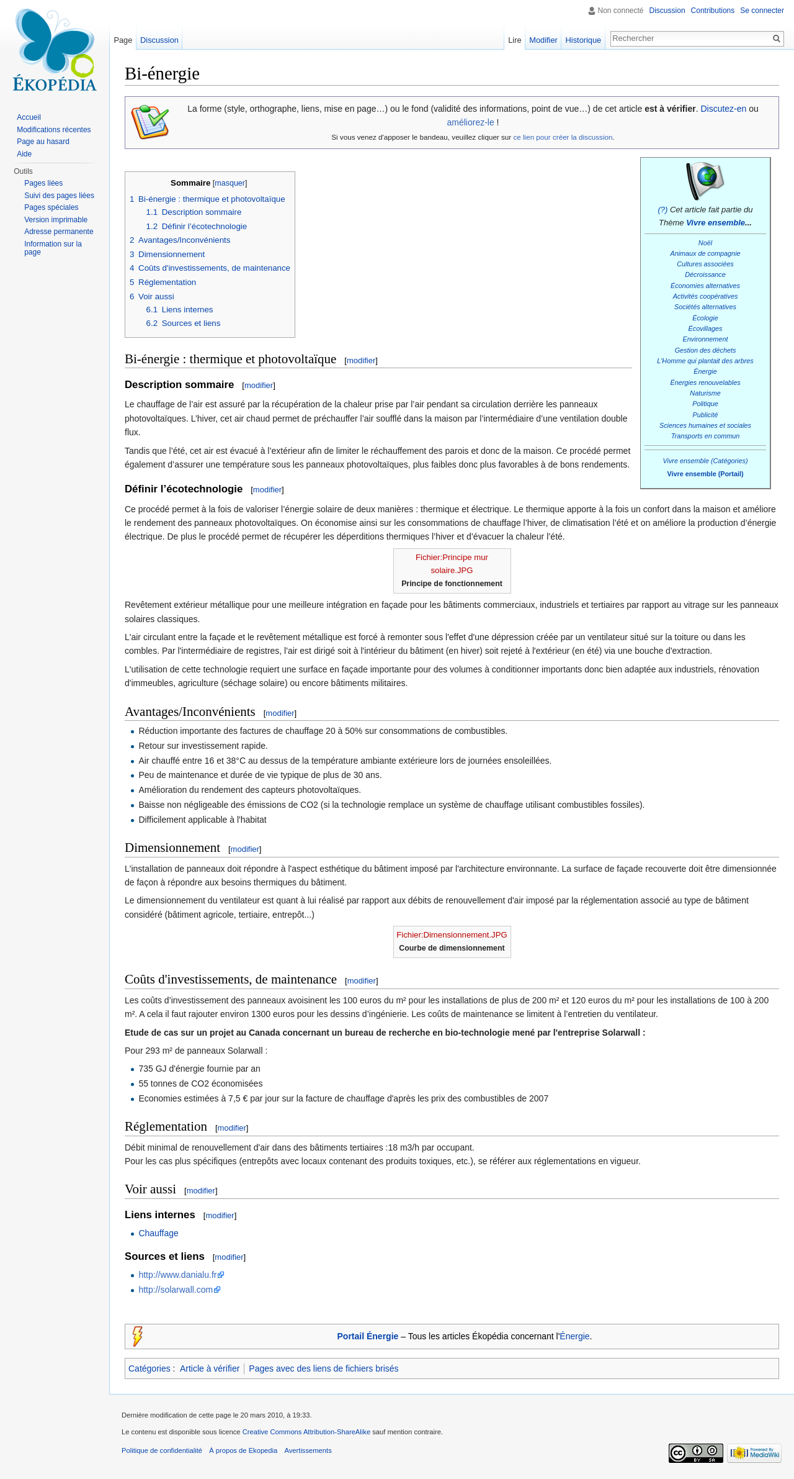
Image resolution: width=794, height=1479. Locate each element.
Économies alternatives (705, 285)
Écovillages (706, 328)
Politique (705, 403)
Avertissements (307, 1450)
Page (123, 40)
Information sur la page (53, 248)
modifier (361, 360)
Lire (514, 40)
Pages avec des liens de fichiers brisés (323, 1368)
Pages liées (43, 183)
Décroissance (705, 274)
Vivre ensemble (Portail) (705, 473)
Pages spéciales (51, 207)
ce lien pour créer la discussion (562, 137)
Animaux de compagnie (705, 253)
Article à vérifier (209, 1368)
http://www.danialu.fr (177, 1275)
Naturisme (705, 393)
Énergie (705, 371)
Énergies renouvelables (705, 382)
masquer (230, 183)
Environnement (705, 339)
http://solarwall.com (175, 1290)
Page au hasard (43, 141)
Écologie (705, 318)
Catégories (149, 1368)
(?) (662, 209)
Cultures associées (705, 264)
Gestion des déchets (705, 350)
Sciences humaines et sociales (705, 425)
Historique (584, 40)
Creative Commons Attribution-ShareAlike (306, 1432)
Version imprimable (55, 219)
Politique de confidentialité (162, 1450)
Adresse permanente (58, 231)
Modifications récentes (54, 129)
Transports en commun (705, 436)
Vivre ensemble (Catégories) (704, 460)
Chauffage (158, 1233)
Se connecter (762, 10)
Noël (705, 242)
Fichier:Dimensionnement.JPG (451, 934)
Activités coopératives (705, 296)
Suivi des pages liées (59, 195)
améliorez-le (470, 122)
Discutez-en (723, 109)
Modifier (543, 40)
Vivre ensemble (715, 222)
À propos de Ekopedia (243, 1450)
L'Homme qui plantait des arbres (705, 360)
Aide (24, 154)
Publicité (705, 414)
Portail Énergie (368, 1336)
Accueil (29, 117)
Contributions (713, 10)
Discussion (667, 10)
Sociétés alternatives (705, 306)
